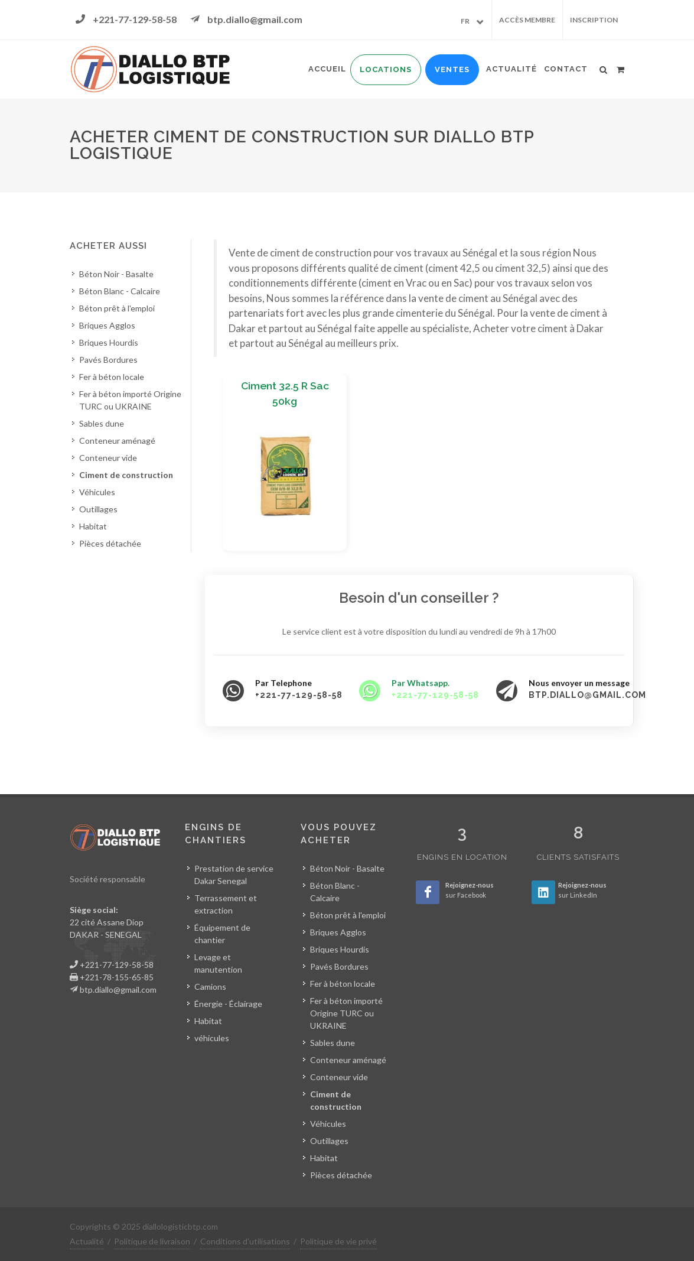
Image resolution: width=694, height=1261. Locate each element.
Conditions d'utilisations (245, 1241)
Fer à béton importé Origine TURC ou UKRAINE (130, 400)
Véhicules (97, 492)
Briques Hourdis (108, 342)
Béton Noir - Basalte (116, 274)
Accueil (327, 68)
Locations (386, 69)
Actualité (511, 68)
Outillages (98, 509)
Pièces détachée (110, 543)
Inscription (594, 19)
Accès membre (527, 19)
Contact (566, 68)
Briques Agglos (107, 325)
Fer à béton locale (111, 377)
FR (465, 21)
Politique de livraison (152, 1241)
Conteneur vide (108, 458)
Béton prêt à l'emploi (117, 308)
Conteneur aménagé (117, 441)
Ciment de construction (126, 475)
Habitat (93, 526)
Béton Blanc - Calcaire (119, 291)
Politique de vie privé (338, 1241)
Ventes (452, 69)
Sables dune (101, 423)
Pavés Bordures (108, 360)
